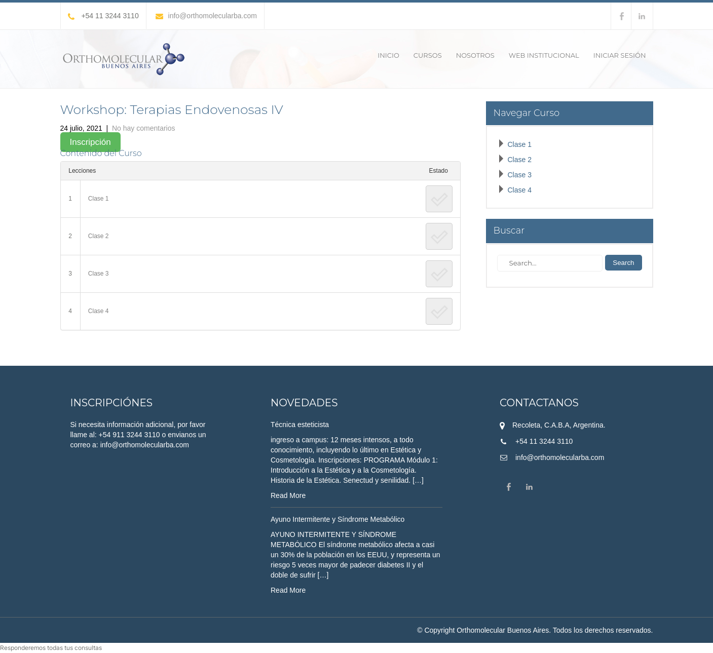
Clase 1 (98, 198)
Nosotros (475, 55)
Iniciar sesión (619, 55)
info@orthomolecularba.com (206, 16)
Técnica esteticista (300, 424)
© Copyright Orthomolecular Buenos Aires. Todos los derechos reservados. (535, 630)
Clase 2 (98, 236)
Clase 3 (98, 273)
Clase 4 (98, 311)
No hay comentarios (143, 128)
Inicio (388, 55)
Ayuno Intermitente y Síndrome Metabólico (337, 519)
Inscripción (90, 142)
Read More (288, 495)
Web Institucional (544, 55)
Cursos (428, 55)
